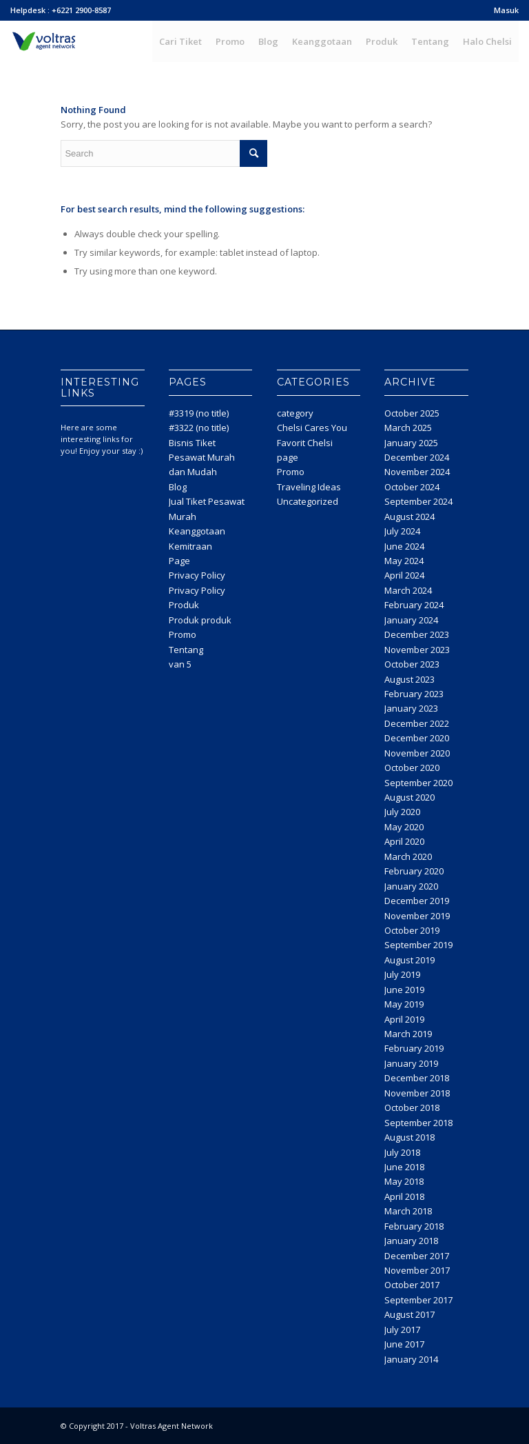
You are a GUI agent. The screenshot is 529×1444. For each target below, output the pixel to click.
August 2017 (409, 1314)
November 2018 (417, 1093)
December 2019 (416, 900)
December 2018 (416, 1078)
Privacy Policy (197, 575)
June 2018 (404, 1167)
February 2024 (414, 605)
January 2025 (411, 443)
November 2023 (417, 649)
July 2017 (402, 1329)
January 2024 (411, 620)
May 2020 (404, 827)
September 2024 (418, 501)
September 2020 (418, 782)
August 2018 (409, 1137)
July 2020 (402, 811)
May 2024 (404, 560)
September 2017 (418, 1300)
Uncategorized (307, 501)
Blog (178, 487)
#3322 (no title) (199, 427)
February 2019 (414, 1048)
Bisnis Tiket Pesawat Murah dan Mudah (202, 458)
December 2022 (416, 723)
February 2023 (414, 694)
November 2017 (417, 1270)
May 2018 (404, 1181)
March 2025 (408, 427)
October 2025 (411, 413)
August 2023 (409, 679)
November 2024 (417, 471)
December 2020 (416, 738)
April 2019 (404, 1019)
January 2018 (411, 1240)
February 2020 (414, 871)
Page (179, 560)
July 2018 (402, 1152)
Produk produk (200, 620)
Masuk (506, 10)
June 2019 (404, 989)
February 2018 (414, 1226)
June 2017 (404, 1344)
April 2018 (404, 1196)
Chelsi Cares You (312, 427)
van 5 (180, 664)
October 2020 (411, 767)
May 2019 (404, 1004)
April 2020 (404, 841)
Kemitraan (190, 546)
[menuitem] (503, 10)
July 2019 (402, 974)
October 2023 (411, 664)
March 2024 (408, 590)
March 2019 (408, 1033)
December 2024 (416, 457)
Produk (184, 605)
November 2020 (417, 753)
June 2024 (404, 546)
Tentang (186, 649)
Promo (182, 634)
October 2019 (411, 930)
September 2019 (418, 945)
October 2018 (411, 1107)
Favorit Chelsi (305, 443)
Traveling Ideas (309, 487)
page (287, 457)
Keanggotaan (197, 531)
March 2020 (408, 856)
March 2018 (408, 1211)
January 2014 (411, 1359)
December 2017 (416, 1256)
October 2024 (411, 487)
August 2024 (409, 516)
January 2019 (411, 1063)
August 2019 (409, 960)
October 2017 (411, 1284)
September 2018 (418, 1122)
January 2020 (411, 886)
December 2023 (416, 634)
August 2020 (409, 797)
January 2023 (411, 708)
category (295, 413)
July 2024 (402, 531)
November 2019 (417, 916)
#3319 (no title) (199, 413)
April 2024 (404, 575)
